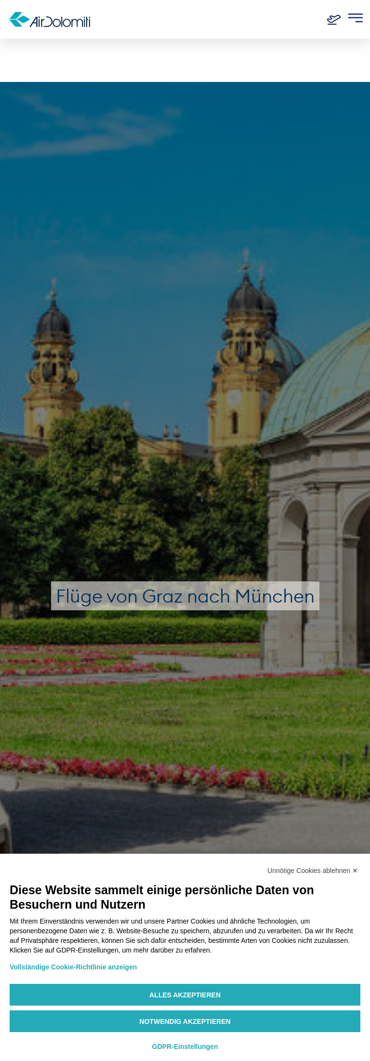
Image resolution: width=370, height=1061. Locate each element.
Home (20, 54)
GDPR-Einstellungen (185, 1046)
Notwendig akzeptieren (184, 1021)
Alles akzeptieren (185, 995)
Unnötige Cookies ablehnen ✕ (312, 870)
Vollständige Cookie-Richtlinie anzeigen (73, 967)
